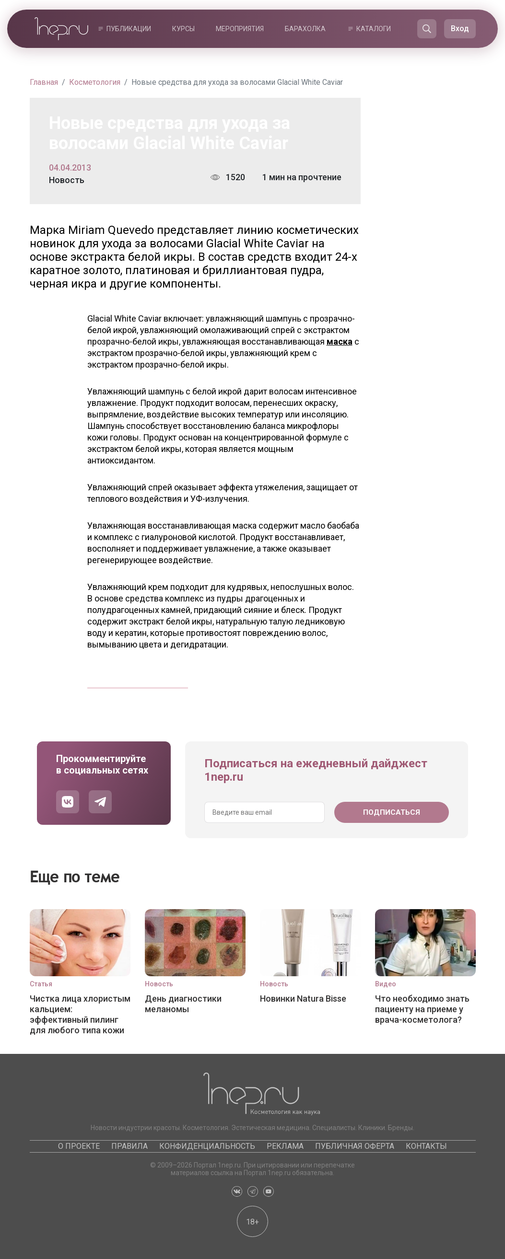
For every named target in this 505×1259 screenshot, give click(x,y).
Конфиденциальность (207, 1146)
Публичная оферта (354, 1146)
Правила (129, 1146)
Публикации (128, 29)
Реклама (285, 1146)
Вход (460, 28)
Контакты (426, 1146)
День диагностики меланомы (183, 1003)
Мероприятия (240, 29)
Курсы (183, 29)
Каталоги (373, 29)
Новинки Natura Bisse (303, 998)
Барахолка (305, 29)
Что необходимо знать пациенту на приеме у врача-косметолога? (422, 1009)
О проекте (79, 1146)
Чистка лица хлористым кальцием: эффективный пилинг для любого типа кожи (80, 1014)
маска (339, 341)
